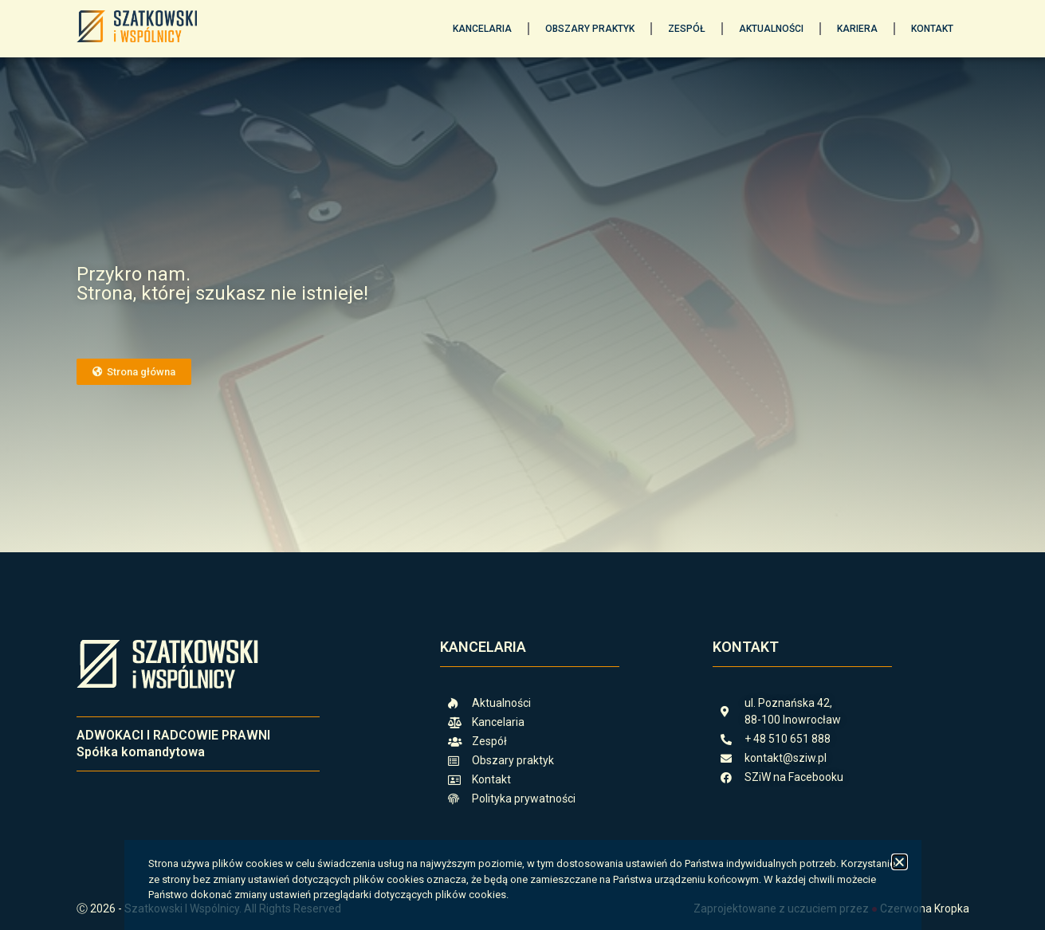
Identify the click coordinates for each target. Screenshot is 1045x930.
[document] (522, 465)
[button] (900, 862)
